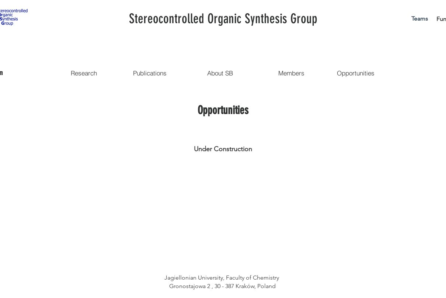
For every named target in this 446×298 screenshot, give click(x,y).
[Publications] (149, 72)
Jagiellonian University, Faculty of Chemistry (222, 277)
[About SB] (220, 72)
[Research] (84, 72)
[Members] (291, 72)
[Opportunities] (356, 72)
